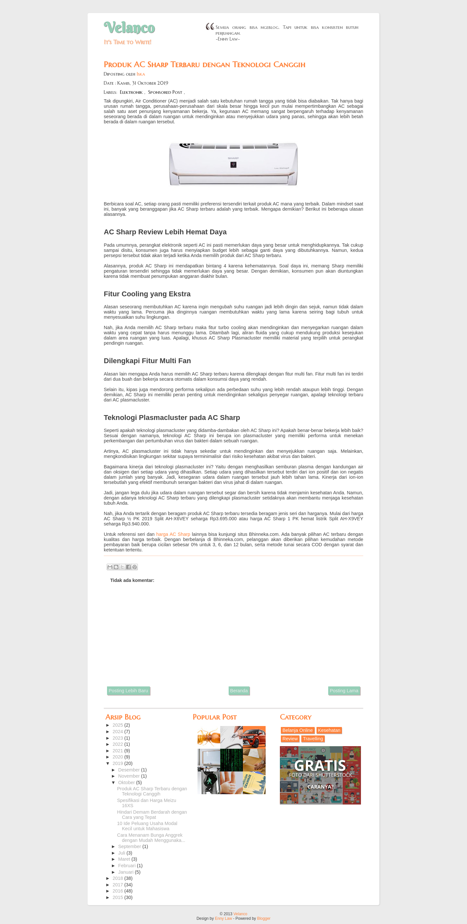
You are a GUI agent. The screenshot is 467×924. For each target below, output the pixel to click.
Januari (126, 872)
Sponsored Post (165, 92)
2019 (118, 763)
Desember (129, 769)
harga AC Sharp (173, 534)
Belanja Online (297, 730)
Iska (141, 74)
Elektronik (131, 92)
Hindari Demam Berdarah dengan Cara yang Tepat (152, 814)
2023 (118, 738)
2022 (118, 744)
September (130, 846)
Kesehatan (329, 730)
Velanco (129, 27)
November (129, 776)
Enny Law (223, 918)
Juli (122, 853)
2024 (118, 731)
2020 (118, 756)
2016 (118, 890)
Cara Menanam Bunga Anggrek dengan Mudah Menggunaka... (151, 837)
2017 (118, 884)
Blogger (263, 918)
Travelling (313, 738)
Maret (125, 859)
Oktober (127, 782)
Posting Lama (344, 690)
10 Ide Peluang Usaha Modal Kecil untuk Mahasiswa (147, 826)
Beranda (239, 690)
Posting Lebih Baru (128, 690)
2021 (118, 750)
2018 (118, 878)
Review (290, 738)
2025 (118, 725)
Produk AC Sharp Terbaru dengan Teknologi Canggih (152, 791)
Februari (127, 865)
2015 (118, 897)
